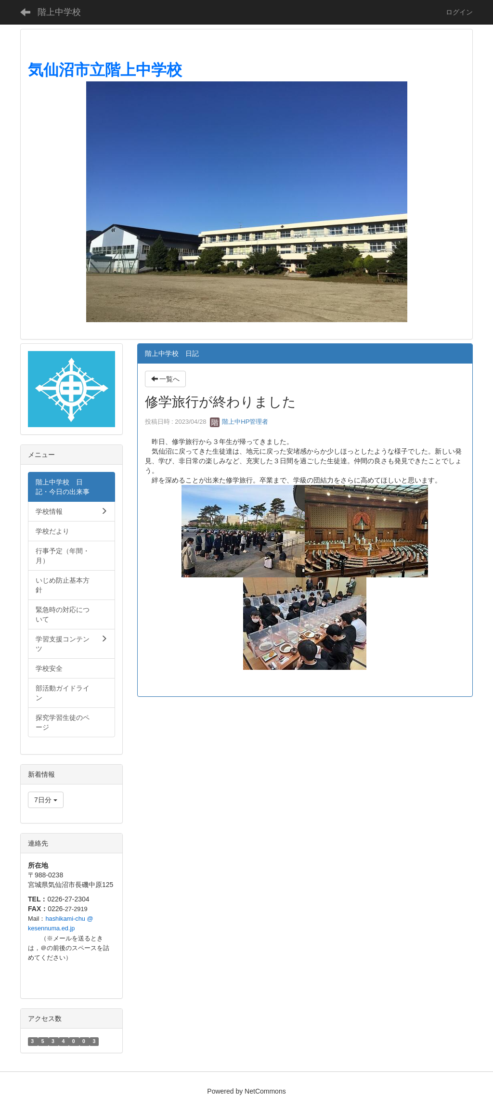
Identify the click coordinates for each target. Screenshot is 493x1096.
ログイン (459, 12)
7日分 (45, 800)
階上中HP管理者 (239, 421)
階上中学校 (59, 12)
